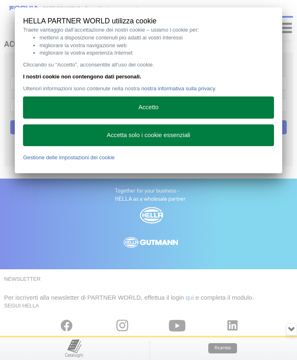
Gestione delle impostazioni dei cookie (69, 157)
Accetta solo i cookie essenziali (148, 135)
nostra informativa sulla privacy (178, 88)
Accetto (148, 107)
